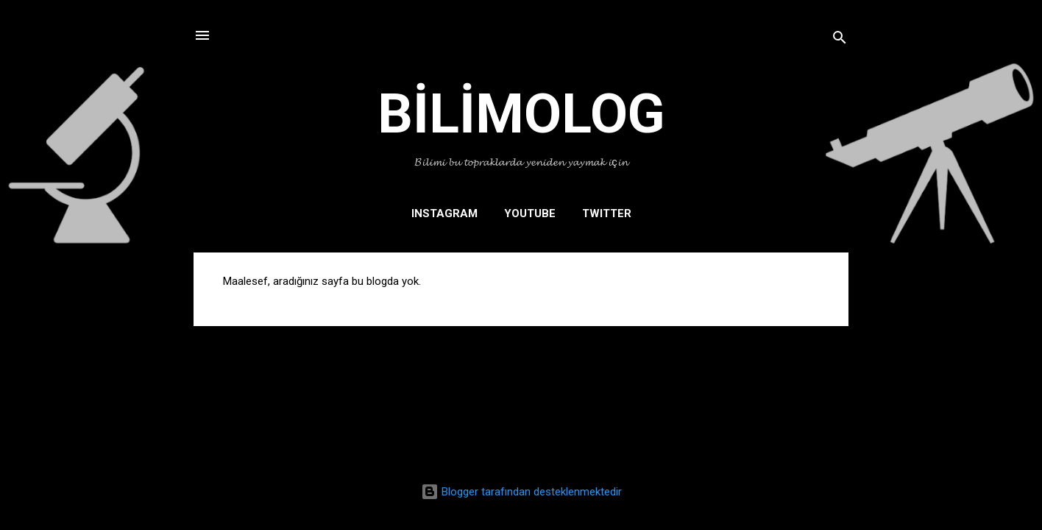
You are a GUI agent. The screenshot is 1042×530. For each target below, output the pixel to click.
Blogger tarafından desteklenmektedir (521, 491)
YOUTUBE (530, 213)
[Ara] (839, 40)
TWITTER (606, 213)
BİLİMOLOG (521, 113)
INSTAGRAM (444, 213)
